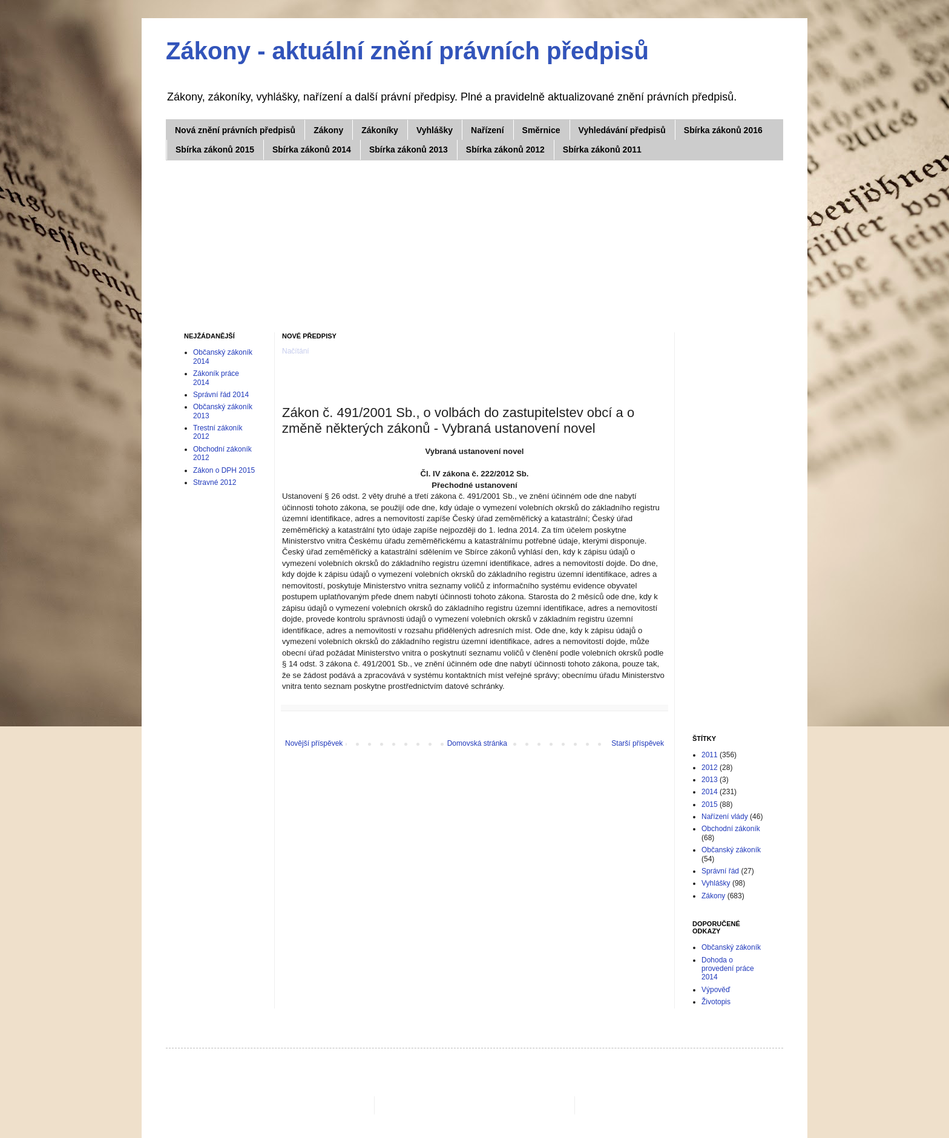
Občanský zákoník (731, 850)
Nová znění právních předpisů (235, 130)
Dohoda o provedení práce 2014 (727, 969)
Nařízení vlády (724, 816)
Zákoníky (379, 130)
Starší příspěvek (637, 743)
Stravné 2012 (214, 482)
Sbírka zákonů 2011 (602, 149)
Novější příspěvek (314, 743)
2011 (709, 755)
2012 (709, 767)
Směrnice (541, 130)
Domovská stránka (477, 743)
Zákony (328, 130)
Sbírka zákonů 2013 (408, 149)
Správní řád (720, 871)
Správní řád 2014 (221, 394)
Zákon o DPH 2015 (224, 470)
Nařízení (487, 130)
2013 (709, 779)
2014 (709, 792)
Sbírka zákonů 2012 (505, 149)
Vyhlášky (434, 130)
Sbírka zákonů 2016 (723, 130)
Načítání (295, 351)
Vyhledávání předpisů (622, 130)
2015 (709, 804)
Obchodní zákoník (730, 828)
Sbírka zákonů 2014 (311, 149)
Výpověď (715, 989)
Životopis (716, 1002)
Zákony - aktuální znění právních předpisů (407, 51)
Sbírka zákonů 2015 (215, 149)
